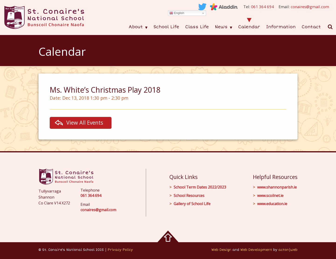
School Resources (189, 195)
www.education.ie (272, 203)
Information (281, 26)
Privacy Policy (120, 250)
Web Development (256, 250)
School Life (166, 26)
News (221, 26)
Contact (311, 26)
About (136, 26)
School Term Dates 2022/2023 (200, 187)
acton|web (288, 250)
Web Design (221, 250)
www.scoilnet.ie (270, 195)
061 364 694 (262, 6)
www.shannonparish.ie (277, 187)
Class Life (197, 26)
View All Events (84, 122)
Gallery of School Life (192, 203)
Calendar (249, 26)
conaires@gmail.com (310, 6)
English (176, 13)
